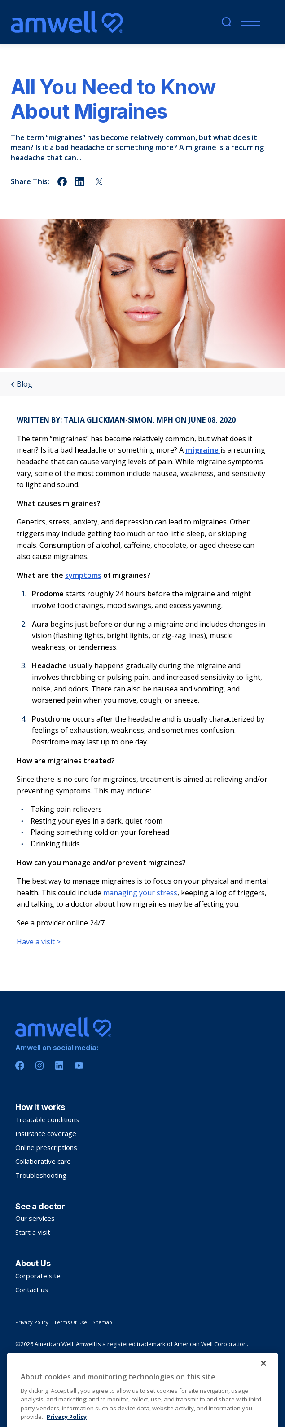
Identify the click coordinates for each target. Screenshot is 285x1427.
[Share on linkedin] (80, 181)
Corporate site (38, 1275)
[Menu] (248, 21)
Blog (21, 384)
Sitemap (102, 1322)
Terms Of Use (70, 1322)
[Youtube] (79, 1065)
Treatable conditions (47, 1119)
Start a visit (32, 1232)
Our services (35, 1218)
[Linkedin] (59, 1065)
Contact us (31, 1289)
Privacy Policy (31, 1322)
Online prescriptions (46, 1147)
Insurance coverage (45, 1133)
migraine (202, 450)
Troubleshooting (40, 1175)
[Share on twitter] (99, 181)
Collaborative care (43, 1161)
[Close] (263, 1394)
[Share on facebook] (62, 181)
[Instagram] (39, 1065)
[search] (226, 22)
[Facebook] (20, 1065)
